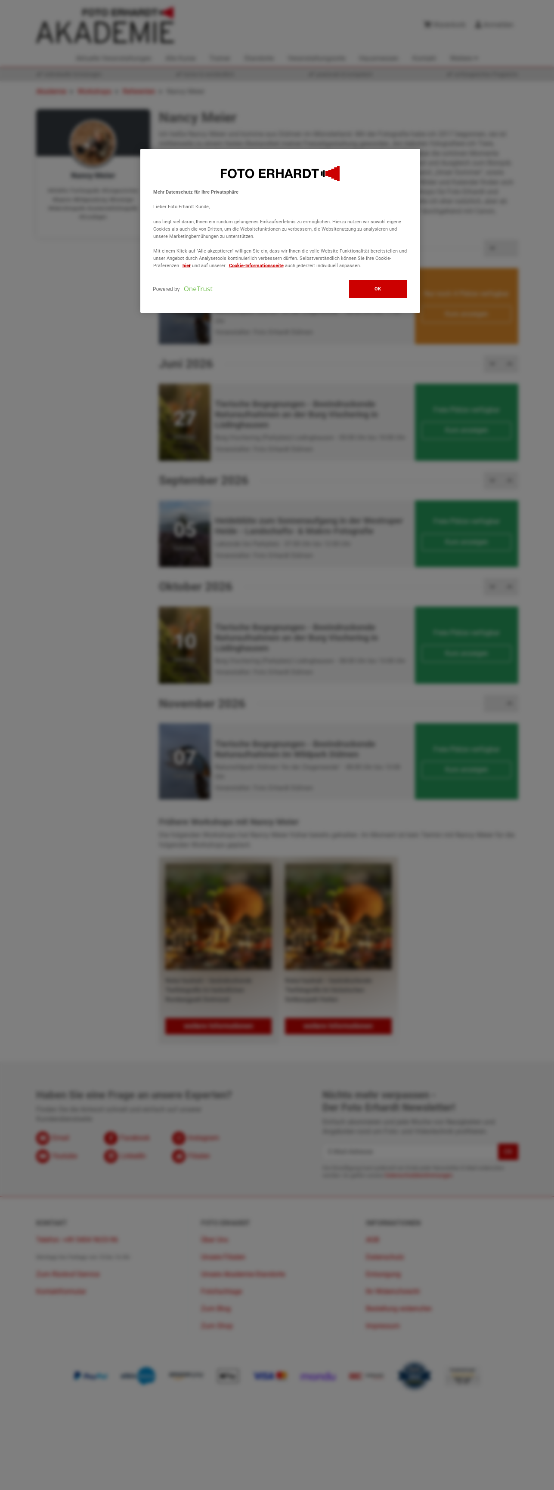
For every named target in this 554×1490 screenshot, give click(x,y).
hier (187, 265)
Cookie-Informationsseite (256, 265)
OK (377, 289)
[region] (280, 231)
